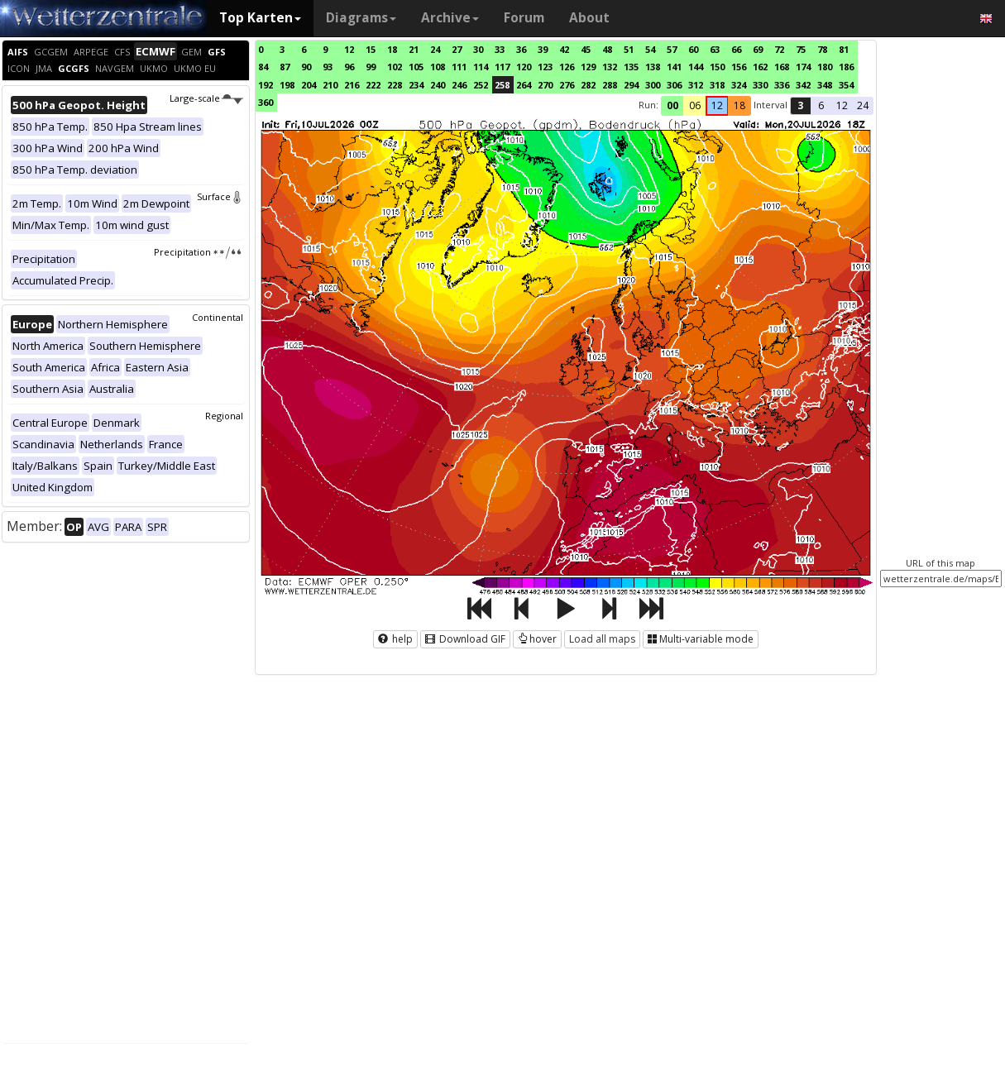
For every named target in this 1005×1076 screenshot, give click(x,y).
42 (564, 49)
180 (824, 66)
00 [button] (672, 105)
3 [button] (800, 105)
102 (394, 66)
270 (545, 85)
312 (695, 85)
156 (738, 66)
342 (803, 85)
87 (285, 66)
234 (416, 85)
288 (609, 85)
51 (629, 49)
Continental (217, 317)
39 (543, 49)
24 (435, 49)
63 (715, 49)
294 (631, 85)
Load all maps (602, 639)
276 (566, 85)
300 (652, 85)
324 (738, 85)
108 (437, 66)
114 (480, 66)
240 (437, 85)
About (589, 17)
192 (265, 85)
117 (502, 66)
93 (328, 66)
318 (717, 85)
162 (760, 66)
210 (330, 85)
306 (674, 85)
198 (287, 85)
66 (736, 49)
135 (631, 66)
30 (478, 49)
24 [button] (863, 105)
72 (779, 49)
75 (801, 49)
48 (607, 49)
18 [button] (739, 105)
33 (500, 49)
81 (844, 49)
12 (349, 49)
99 (371, 66)
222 (373, 85)
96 (349, 66)
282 (588, 85)
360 (265, 102)
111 (459, 66)
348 (824, 85)
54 (650, 49)
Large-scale (206, 98)
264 (523, 85)
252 (480, 85)
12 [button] (717, 105)
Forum (524, 17)
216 (351, 85)
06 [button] (695, 105)
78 (822, 49)
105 (416, 66)
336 (781, 85)
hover (537, 639)
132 (609, 66)
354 (846, 85)
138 (652, 66)
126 (566, 66)
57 (672, 49)
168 (781, 66)
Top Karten (260, 17)
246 (459, 85)
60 (693, 49)
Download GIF (465, 639)
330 (760, 85)
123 (545, 66)
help (395, 639)
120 (523, 66)
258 (502, 85)
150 (717, 66)
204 (308, 85)
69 (758, 49)
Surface (220, 196)
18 (392, 49)
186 (846, 66)
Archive (450, 17)
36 (521, 49)
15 (371, 49)
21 (414, 49)
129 (588, 66)
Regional (224, 415)
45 (586, 49)
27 (457, 49)
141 (674, 66)
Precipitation (198, 252)
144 (695, 66)
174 (803, 66)
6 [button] (821, 105)
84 (263, 66)
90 (306, 66)
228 (394, 85)
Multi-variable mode (701, 639)
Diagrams (361, 17)
